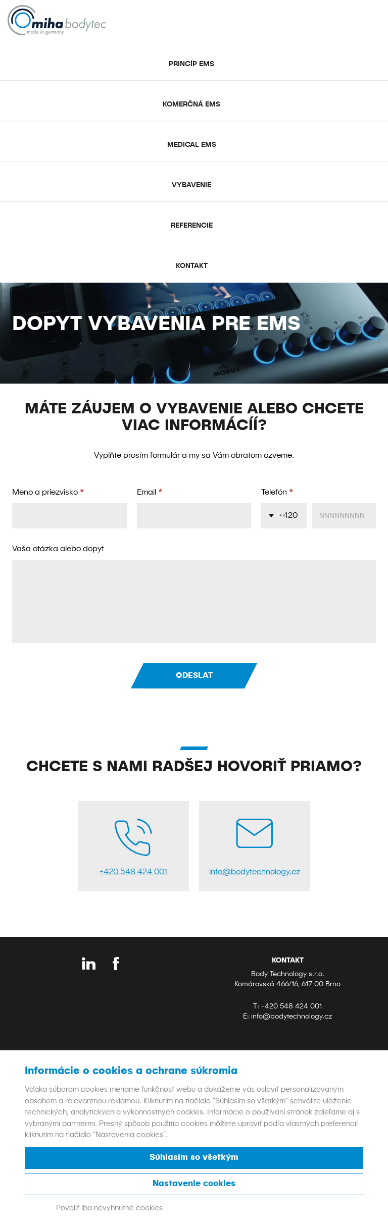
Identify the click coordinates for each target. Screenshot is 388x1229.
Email (150, 493)
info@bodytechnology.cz (291, 1016)
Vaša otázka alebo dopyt (58, 549)
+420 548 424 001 (291, 1006)
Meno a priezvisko (48, 493)
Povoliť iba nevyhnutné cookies (109, 1208)
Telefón (277, 493)
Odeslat (194, 676)
